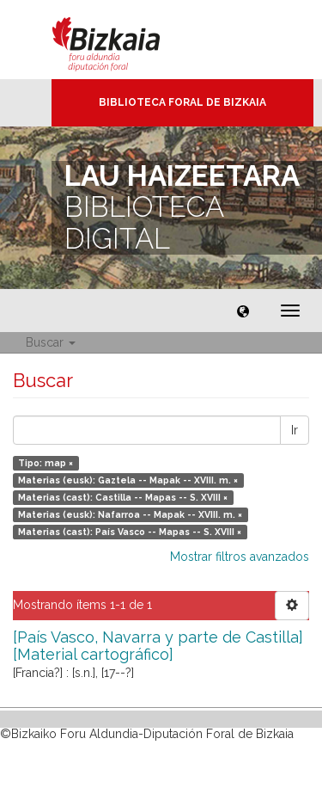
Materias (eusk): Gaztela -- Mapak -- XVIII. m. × (128, 480)
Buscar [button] (51, 342)
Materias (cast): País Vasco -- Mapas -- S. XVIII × (129, 531)
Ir (294, 430)
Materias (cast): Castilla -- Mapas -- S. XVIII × (123, 497)
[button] (243, 310)
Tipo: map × (45, 463)
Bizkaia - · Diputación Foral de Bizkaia (124, 39)
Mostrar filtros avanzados (239, 556)
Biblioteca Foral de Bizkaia (182, 102)
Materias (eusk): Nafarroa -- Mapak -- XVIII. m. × (130, 514)
